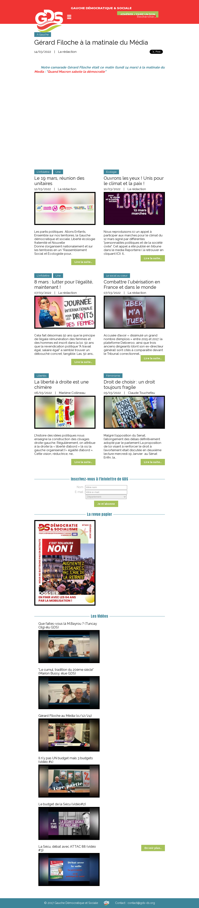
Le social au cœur (117, 275)
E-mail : (80, 492)
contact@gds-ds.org (141, 903)
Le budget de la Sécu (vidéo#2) (62, 804)
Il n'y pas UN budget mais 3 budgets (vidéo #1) (65, 760)
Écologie (111, 171)
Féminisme (113, 375)
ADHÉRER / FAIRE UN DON (137, 14)
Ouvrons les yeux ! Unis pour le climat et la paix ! (133, 180)
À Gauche (43, 34)
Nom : (81, 487)
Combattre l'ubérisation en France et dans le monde (132, 284)
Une (58, 171)
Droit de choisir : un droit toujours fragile (129, 384)
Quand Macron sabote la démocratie (76, 72)
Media (39, 72)
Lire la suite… (83, 261)
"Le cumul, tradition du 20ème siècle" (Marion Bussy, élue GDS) (65, 671)
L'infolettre (43, 171)
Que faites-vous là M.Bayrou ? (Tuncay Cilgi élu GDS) (67, 625)
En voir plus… (153, 848)
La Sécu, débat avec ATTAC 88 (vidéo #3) (67, 848)
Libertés (41, 375)
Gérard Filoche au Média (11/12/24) (65, 716)
